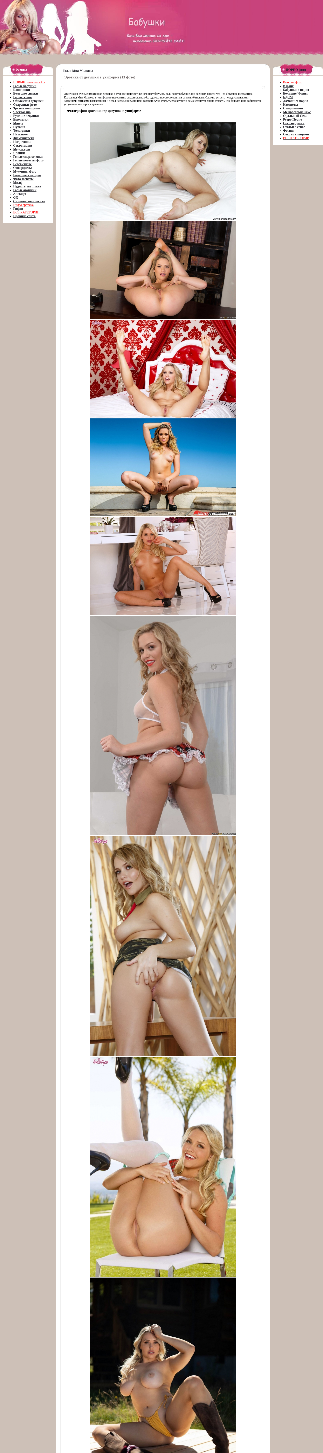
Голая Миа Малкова (78, 70)
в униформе (103, 97)
